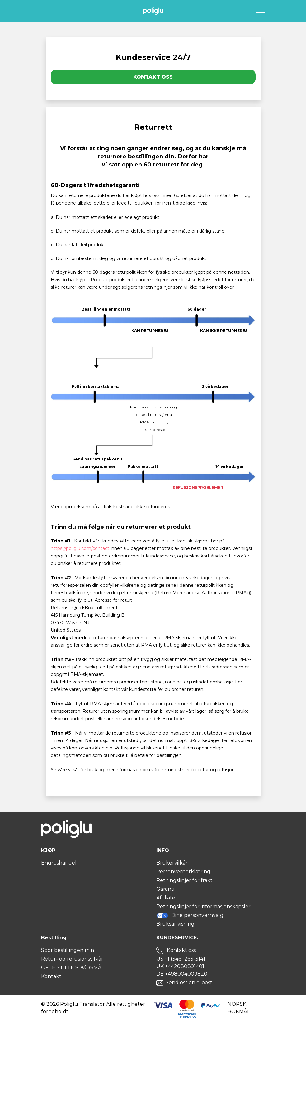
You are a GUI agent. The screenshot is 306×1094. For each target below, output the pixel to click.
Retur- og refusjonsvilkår (72, 959)
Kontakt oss (153, 77)
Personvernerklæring (183, 872)
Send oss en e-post (189, 983)
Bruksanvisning (175, 924)
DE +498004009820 (181, 974)
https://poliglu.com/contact (80, 548)
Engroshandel (59, 863)
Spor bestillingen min (67, 950)
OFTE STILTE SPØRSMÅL (72, 968)
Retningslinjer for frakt (184, 880)
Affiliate (165, 898)
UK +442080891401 (180, 966)
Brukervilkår (172, 863)
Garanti (165, 889)
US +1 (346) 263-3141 (180, 959)
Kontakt (51, 976)
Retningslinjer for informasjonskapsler (203, 906)
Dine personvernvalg (190, 915)
